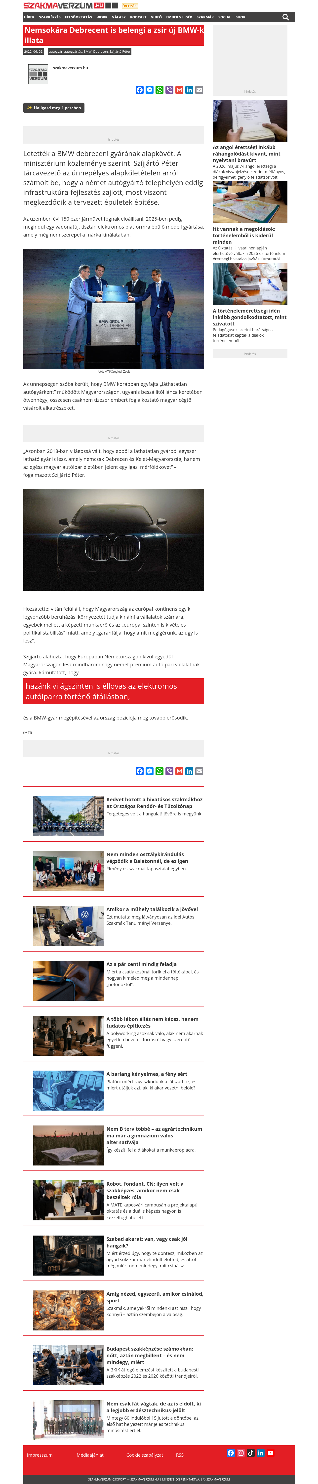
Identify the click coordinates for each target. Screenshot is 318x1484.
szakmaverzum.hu (70, 68)
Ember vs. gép (179, 16)
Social (224, 16)
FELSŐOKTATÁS (78, 16)
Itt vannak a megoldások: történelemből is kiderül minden (244, 235)
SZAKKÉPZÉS (50, 16)
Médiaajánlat (90, 1455)
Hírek (29, 16)
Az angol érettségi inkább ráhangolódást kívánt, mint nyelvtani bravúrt (247, 153)
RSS (180, 1455)
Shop (240, 16)
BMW (87, 51)
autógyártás (73, 51)
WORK (102, 16)
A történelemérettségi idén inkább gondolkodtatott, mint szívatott (250, 317)
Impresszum (40, 1455)
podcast (138, 16)
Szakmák (205, 16)
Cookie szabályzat (144, 1455)
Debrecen (100, 51)
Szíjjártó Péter (120, 51)
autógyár (55, 51)
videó (156, 16)
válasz (119, 16)
